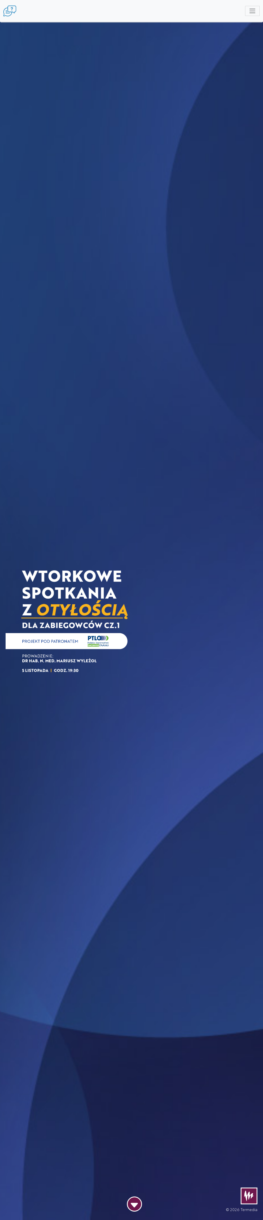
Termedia (249, 1209)
